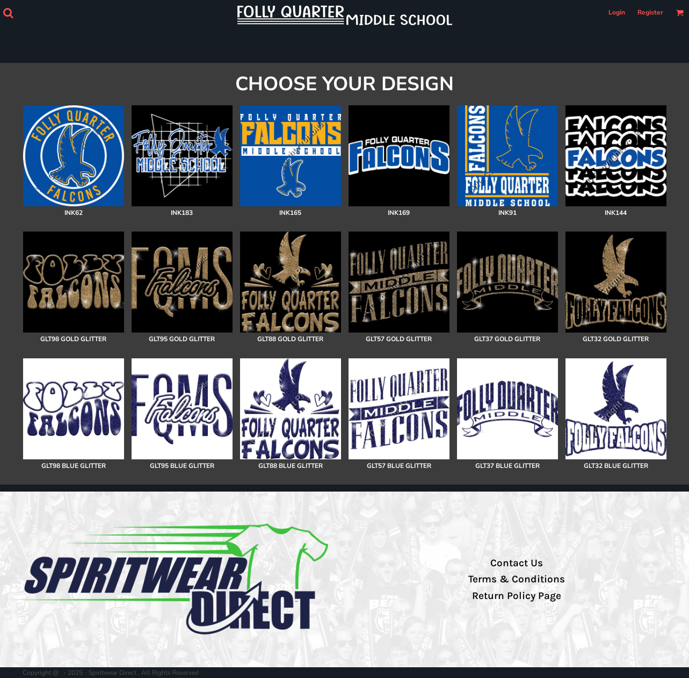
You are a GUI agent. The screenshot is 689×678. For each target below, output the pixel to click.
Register (650, 12)
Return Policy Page (516, 596)
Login (616, 12)
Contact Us (516, 563)
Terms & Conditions (516, 579)
